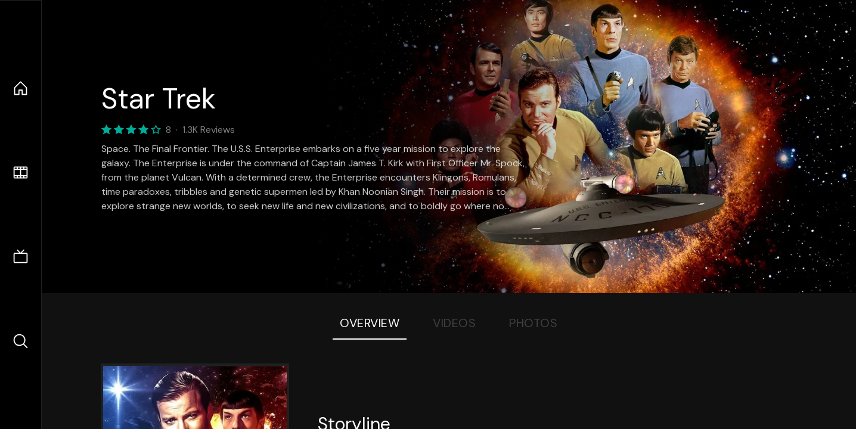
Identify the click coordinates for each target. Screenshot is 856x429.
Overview (369, 323)
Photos (533, 323)
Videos (454, 323)
